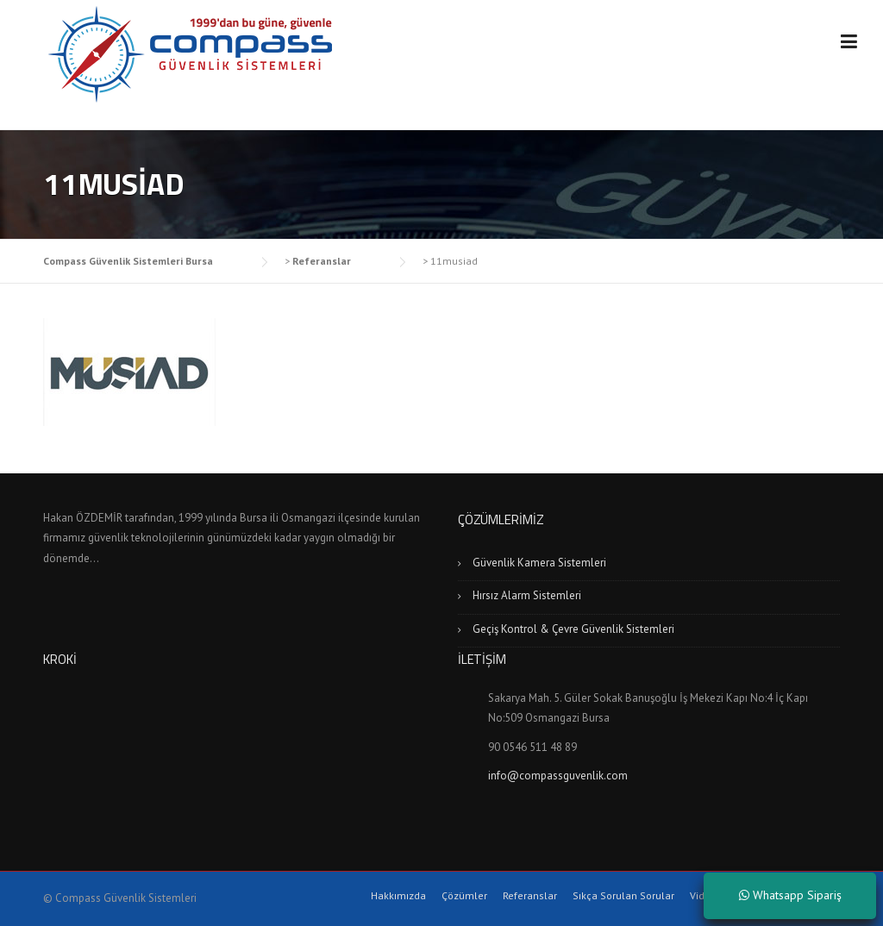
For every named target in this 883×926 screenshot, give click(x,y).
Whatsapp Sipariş (790, 895)
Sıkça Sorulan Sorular (623, 896)
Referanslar (530, 896)
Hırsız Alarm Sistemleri (527, 595)
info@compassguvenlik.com (558, 775)
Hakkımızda (398, 896)
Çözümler (464, 896)
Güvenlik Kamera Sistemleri (539, 562)
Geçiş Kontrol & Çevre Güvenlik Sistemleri (573, 629)
